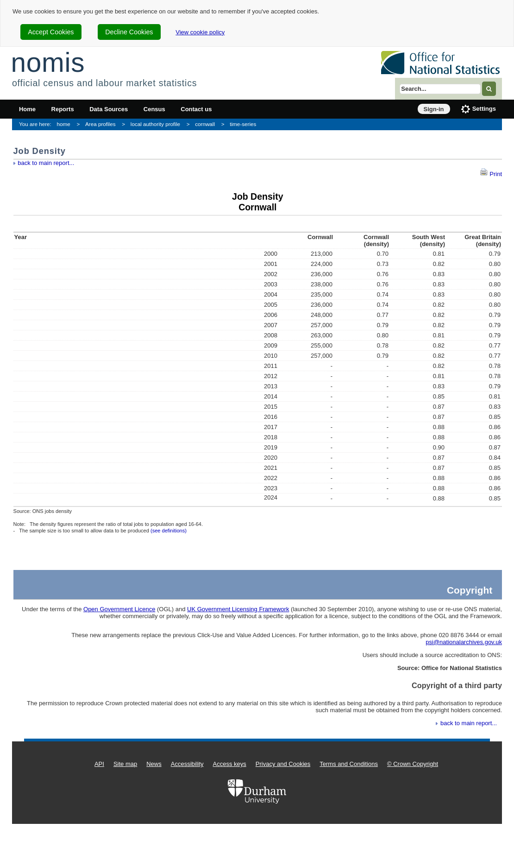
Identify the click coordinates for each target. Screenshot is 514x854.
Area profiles (100, 124)
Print (491, 174)
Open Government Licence (119, 609)
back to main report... (46, 162)
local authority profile (155, 124)
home (63, 124)
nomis (48, 62)
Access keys (229, 763)
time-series (243, 124)
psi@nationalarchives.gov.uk (464, 642)
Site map (125, 763)
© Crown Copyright (412, 763)
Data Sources (108, 109)
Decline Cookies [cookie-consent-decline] (129, 32)
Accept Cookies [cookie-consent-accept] (51, 32)
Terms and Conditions (349, 763)
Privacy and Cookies (283, 763)
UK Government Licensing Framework (238, 609)
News (154, 763)
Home (27, 109)
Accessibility (187, 763)
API (99, 763)
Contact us (196, 109)
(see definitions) (168, 530)
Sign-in (434, 109)
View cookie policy (200, 32)
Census (154, 109)
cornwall (205, 124)
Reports (62, 109)
